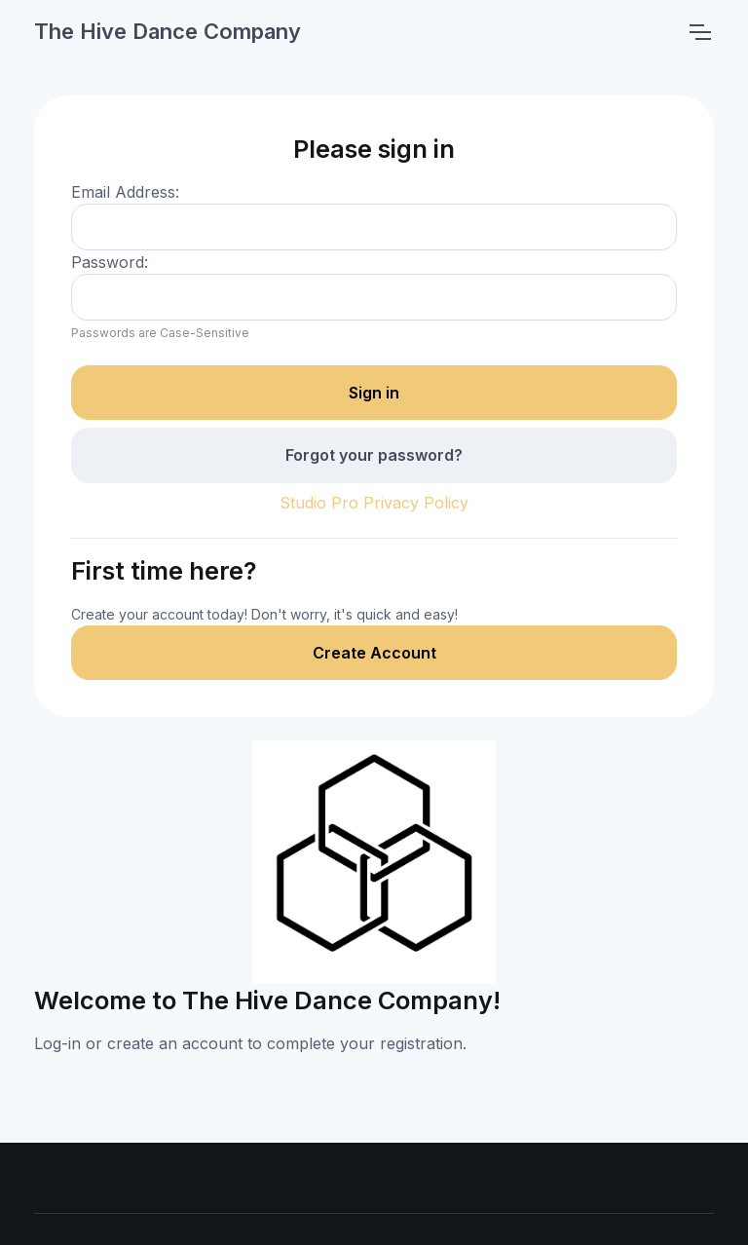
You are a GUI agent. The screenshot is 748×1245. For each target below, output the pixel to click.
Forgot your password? (374, 455)
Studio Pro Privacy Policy (374, 502)
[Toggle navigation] (699, 32)
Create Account (374, 652)
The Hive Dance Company (167, 31)
